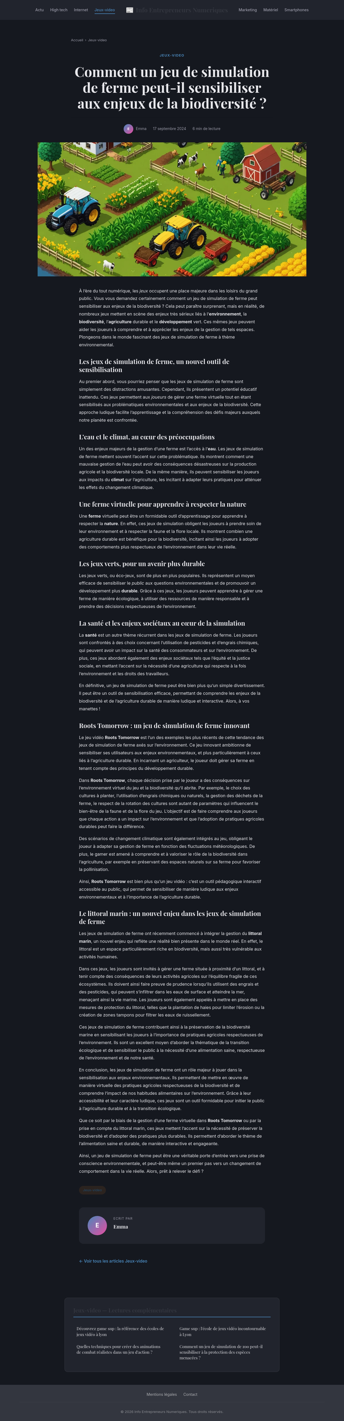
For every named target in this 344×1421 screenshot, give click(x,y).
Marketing (248, 10)
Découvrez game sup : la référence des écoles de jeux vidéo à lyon (120, 1331)
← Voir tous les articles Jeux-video (113, 1261)
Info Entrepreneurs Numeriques (177, 9)
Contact (190, 1394)
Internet (81, 10)
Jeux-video (105, 10)
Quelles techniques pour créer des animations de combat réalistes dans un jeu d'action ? (118, 1349)
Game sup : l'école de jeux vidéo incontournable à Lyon (223, 1331)
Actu (39, 10)
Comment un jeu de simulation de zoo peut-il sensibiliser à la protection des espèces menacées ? (221, 1352)
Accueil (77, 40)
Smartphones (297, 10)
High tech (59, 10)
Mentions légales (162, 1394)
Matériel (270, 10)
